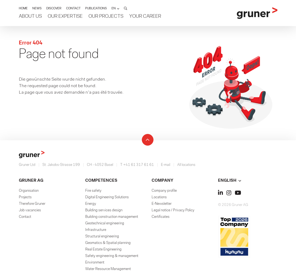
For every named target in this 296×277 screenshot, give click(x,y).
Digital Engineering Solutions (107, 197)
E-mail (165, 165)
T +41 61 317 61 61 (137, 165)
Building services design (103, 210)
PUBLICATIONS (96, 8)
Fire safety (93, 190)
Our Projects (105, 16)
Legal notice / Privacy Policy (173, 210)
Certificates (161, 217)
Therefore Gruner (32, 203)
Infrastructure (95, 230)
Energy (90, 203)
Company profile (164, 190)
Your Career (145, 16)
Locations (159, 197)
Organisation (29, 190)
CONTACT (73, 8)
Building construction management (111, 217)
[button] (115, 8)
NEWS (37, 8)
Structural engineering (102, 236)
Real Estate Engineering (103, 249)
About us (30, 16)
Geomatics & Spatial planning (108, 243)
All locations (186, 165)
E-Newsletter (162, 203)
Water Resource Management (108, 269)
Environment (94, 262)
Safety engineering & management (111, 256)
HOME (23, 8)
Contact (25, 217)
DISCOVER (53, 8)
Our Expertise (65, 16)
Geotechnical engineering (104, 223)
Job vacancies (30, 210)
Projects (25, 197)
